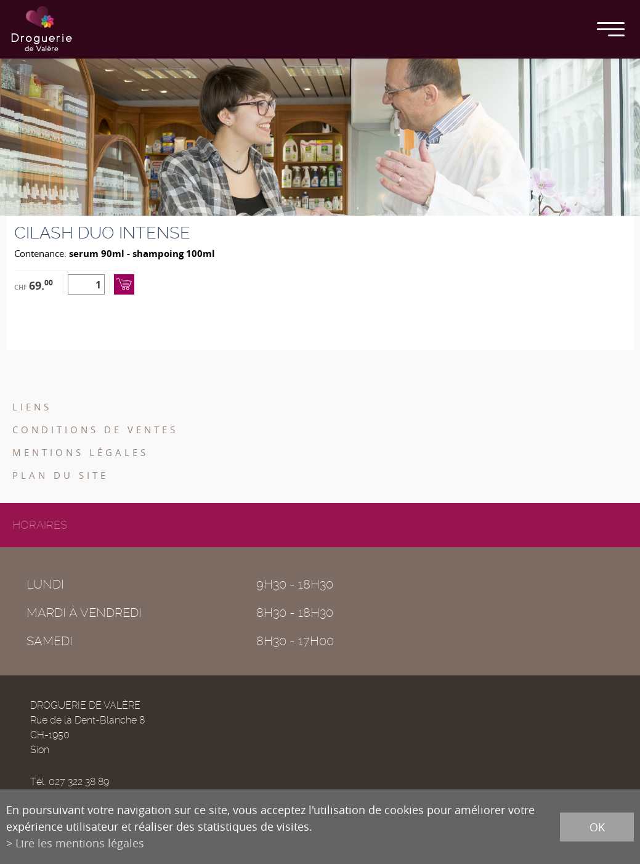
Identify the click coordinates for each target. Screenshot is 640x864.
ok (597, 826)
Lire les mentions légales (79, 843)
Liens (32, 407)
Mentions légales (80, 452)
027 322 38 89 (79, 782)
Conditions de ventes (95, 429)
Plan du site (60, 475)
